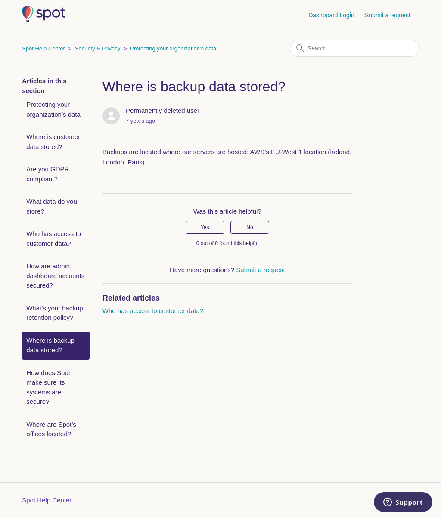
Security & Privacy (97, 48)
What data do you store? (51, 206)
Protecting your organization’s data (173, 48)
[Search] (354, 48)
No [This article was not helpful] (249, 227)
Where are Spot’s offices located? (51, 429)
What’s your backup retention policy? (54, 313)
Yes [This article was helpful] (205, 227)
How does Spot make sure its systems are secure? (48, 387)
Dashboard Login (331, 15)
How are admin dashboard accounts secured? (55, 275)
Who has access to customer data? (53, 238)
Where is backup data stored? (50, 345)
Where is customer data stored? (53, 141)
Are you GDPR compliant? (47, 174)
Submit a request (387, 15)
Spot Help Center (43, 48)
